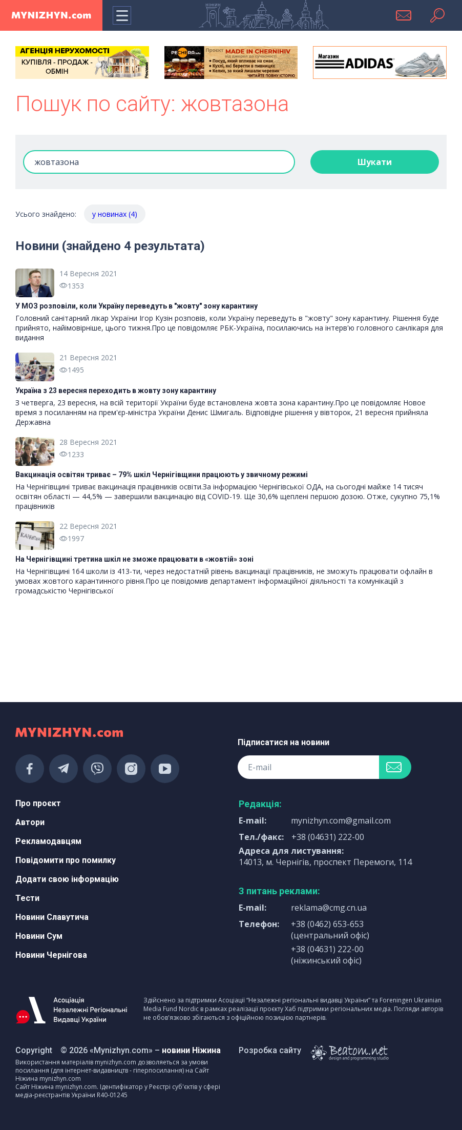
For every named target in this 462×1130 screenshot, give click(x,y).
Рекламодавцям (48, 841)
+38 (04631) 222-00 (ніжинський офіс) (327, 954)
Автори (30, 822)
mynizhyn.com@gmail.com (341, 820)
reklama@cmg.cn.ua (329, 907)
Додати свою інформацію (67, 879)
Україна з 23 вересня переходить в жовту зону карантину (115, 390)
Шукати (375, 162)
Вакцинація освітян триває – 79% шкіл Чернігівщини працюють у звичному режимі (161, 474)
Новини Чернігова (51, 955)
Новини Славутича (52, 917)
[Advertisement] (82, 654)
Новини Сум (38, 936)
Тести (27, 898)
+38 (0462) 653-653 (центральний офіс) (330, 929)
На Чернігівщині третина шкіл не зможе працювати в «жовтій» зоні (134, 559)
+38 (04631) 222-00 (327, 837)
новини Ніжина (191, 1050)
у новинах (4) (114, 214)
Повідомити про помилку (65, 860)
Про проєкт (38, 803)
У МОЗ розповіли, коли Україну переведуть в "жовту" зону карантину (136, 306)
